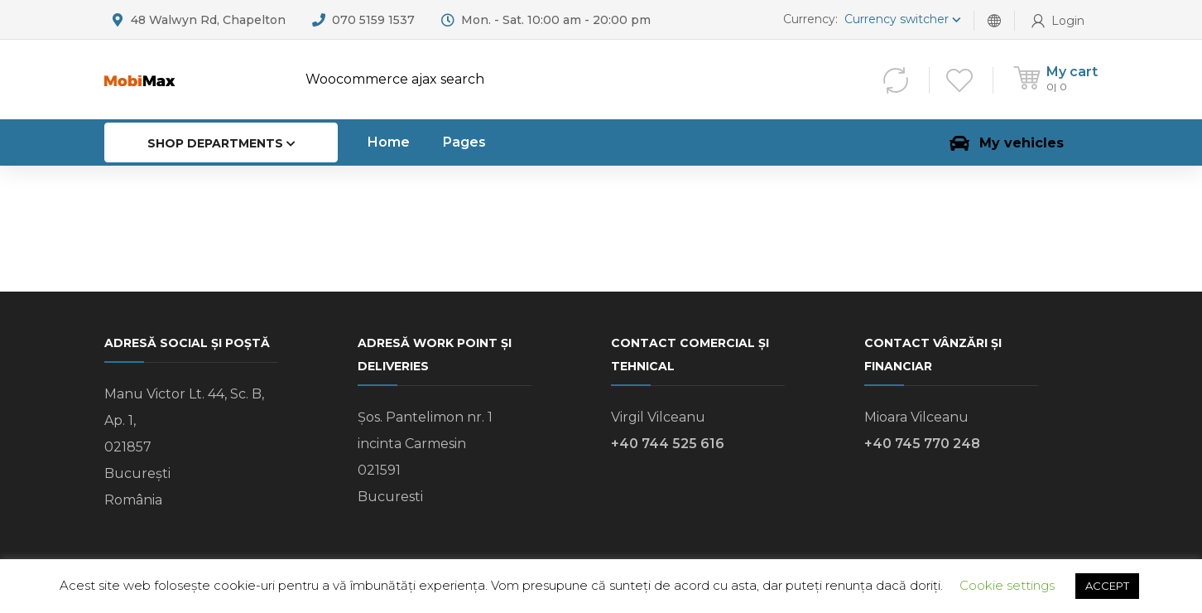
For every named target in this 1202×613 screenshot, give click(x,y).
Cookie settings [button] (1007, 585)
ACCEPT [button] (1107, 585)
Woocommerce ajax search (394, 79)
